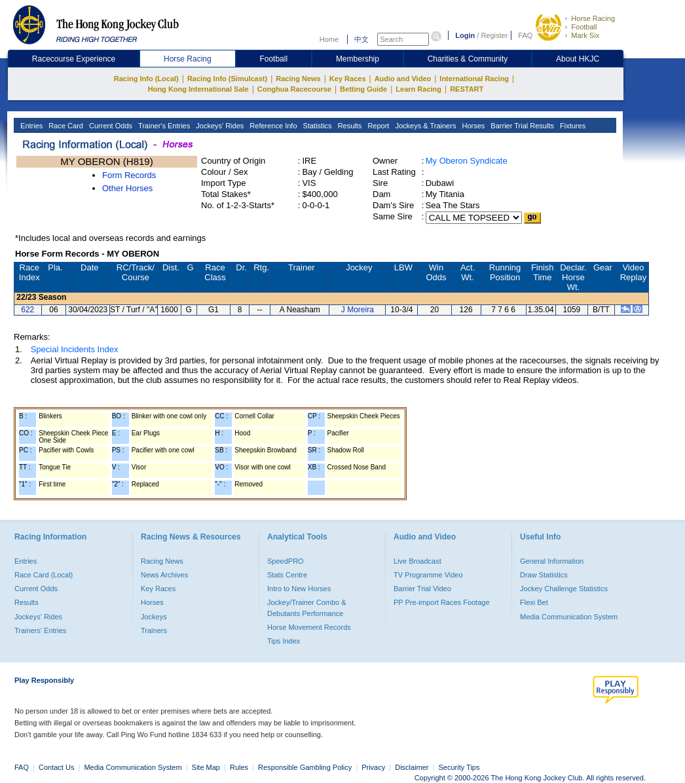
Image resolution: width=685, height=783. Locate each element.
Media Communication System (569, 617)
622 (27, 309)
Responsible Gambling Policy (305, 767)
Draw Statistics (544, 575)
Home (329, 39)
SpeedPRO (285, 561)
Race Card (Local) (43, 575)
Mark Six (585, 35)
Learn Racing (418, 89)
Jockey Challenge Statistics (564, 588)
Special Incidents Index (75, 349)
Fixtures (571, 126)
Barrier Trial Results (521, 126)
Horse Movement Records (309, 627)
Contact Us (56, 767)
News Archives (164, 575)
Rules (240, 767)
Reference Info (272, 126)
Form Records (129, 175)
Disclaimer (411, 767)
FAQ (525, 35)
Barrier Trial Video (422, 588)
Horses (472, 126)
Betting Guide (363, 89)
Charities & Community (468, 59)
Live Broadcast (417, 561)
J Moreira (357, 309)
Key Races (347, 78)
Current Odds (109, 126)
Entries (30, 126)
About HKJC (577, 59)
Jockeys (154, 617)
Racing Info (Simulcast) (227, 78)
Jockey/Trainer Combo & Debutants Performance (306, 607)
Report (377, 126)
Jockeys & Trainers (424, 126)
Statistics (316, 126)
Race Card (64, 126)
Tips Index (283, 641)
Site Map (206, 767)
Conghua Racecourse (294, 89)
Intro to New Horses (299, 588)
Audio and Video (403, 78)
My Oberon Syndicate (467, 161)
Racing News (298, 78)
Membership (357, 59)
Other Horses (127, 188)
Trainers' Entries (40, 630)
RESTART (466, 89)
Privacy (373, 767)
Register (494, 35)
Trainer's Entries (163, 126)
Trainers (154, 630)
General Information (551, 561)
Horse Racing (593, 18)
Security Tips (459, 767)
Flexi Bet (534, 602)
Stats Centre (287, 575)
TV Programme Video (428, 575)
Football (584, 27)
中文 (361, 39)
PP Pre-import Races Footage (442, 602)
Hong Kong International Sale (198, 89)
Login (465, 35)
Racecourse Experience (73, 59)
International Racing (474, 78)
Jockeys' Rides (219, 126)
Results (349, 126)
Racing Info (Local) (146, 78)
